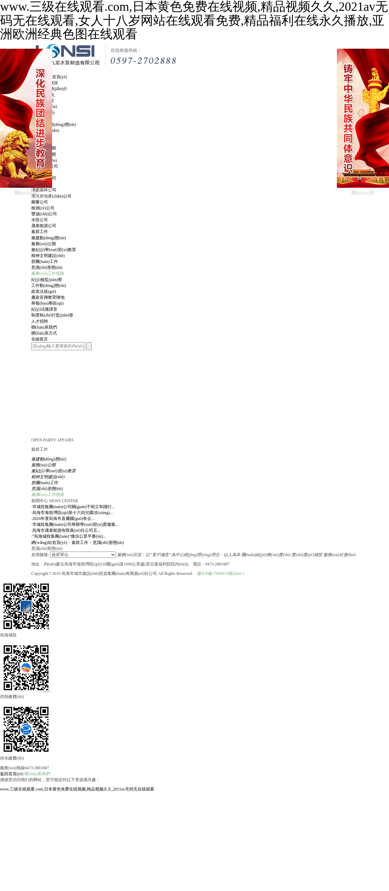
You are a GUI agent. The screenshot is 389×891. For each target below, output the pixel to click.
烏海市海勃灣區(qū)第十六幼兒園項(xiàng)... (72, 512)
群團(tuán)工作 (44, 261)
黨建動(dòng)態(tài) (48, 237)
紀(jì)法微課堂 (44, 309)
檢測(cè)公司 (43, 208)
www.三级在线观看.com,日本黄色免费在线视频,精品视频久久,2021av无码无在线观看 (77, 789)
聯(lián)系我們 (37, 773)
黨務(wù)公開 (43, 243)
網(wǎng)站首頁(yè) (49, 542)
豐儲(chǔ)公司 (44, 213)
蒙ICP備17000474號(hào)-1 (221, 573)
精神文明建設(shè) (48, 255)
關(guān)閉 (26, 192)
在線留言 (39, 339)
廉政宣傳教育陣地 (48, 297)
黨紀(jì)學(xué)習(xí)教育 (53, 249)
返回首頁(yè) (11, 773)
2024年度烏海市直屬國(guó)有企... (62, 518)
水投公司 (39, 219)
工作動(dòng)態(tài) (48, 285)
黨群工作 (80, 542)
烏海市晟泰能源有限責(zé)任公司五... (65, 530)
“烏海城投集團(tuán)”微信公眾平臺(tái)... (68, 536)
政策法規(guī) (43, 291)
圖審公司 (39, 202)
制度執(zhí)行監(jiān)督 (52, 315)
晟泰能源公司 (43, 225)
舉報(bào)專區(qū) (47, 303)
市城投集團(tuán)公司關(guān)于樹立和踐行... (73, 506)
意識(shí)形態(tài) (47, 267)
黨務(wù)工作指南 (47, 273)
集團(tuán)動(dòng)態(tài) (53, 124)
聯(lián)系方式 (44, 333)
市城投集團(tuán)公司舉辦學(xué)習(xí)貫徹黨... (74, 524)
